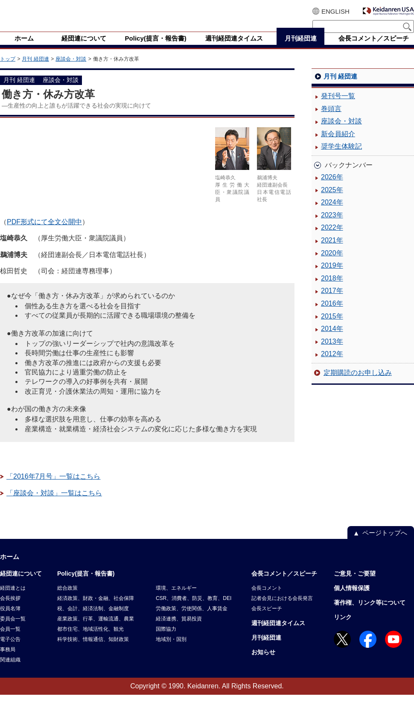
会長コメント (266, 598)
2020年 (332, 263)
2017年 (332, 300)
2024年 (332, 212)
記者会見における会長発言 (282, 608)
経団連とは (13, 598)
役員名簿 (10, 619)
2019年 (332, 275)
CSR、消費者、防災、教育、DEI (193, 608)
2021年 (332, 250)
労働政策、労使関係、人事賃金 (191, 619)
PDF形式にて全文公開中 (44, 232)
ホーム (9, 566)
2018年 (332, 288)
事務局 (7, 660)
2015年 (332, 326)
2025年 (332, 200)
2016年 (332, 313)
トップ (7, 69)
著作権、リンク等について (369, 612)
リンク (343, 627)
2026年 (332, 187)
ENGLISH (335, 11)
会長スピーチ (266, 619)
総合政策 (67, 598)
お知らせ (263, 662)
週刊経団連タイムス (278, 633)
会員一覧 (10, 639)
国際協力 (166, 639)
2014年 (332, 338)
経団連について (21, 583)
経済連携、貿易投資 (179, 629)
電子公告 (10, 649)
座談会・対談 (70, 69)
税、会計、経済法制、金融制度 (93, 619)
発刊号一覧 (338, 106)
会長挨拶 (10, 608)
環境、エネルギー (176, 598)
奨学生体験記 (341, 156)
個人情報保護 (352, 598)
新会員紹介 (338, 144)
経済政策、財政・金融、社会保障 (95, 608)
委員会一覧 (13, 629)
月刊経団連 (266, 647)
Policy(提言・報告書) (86, 583)
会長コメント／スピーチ (284, 583)
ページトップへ (384, 543)
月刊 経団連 (35, 69)
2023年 (332, 225)
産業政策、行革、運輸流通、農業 (95, 629)
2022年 (332, 237)
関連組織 (10, 670)
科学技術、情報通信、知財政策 (93, 649)
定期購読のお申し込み (358, 382)
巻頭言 (331, 119)
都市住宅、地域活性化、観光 (90, 639)
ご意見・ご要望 (355, 583)
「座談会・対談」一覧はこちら (54, 503)
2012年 (332, 364)
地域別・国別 (171, 649)
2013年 (332, 351)
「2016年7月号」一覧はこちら (53, 486)
